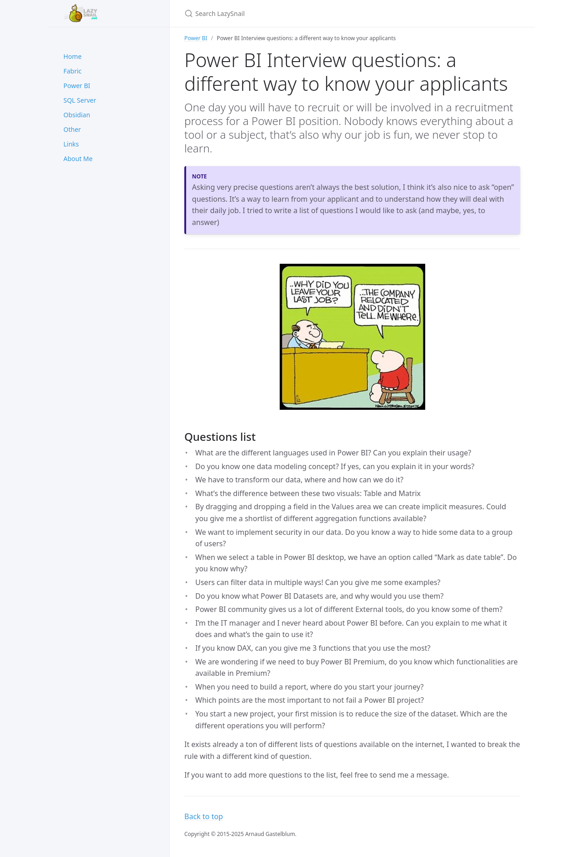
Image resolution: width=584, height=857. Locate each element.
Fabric (72, 71)
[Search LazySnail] (292, 13)
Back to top (203, 816)
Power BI (76, 85)
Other (72, 129)
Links (71, 144)
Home (72, 56)
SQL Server (79, 100)
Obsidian (76, 114)
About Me (78, 158)
